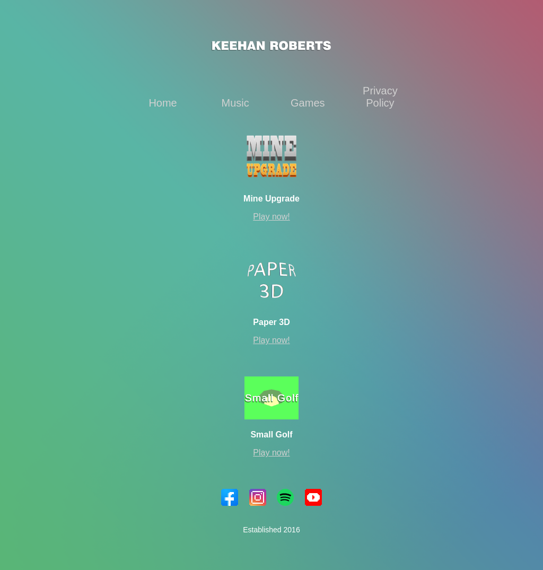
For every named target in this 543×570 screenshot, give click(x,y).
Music (235, 103)
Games (308, 103)
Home (162, 103)
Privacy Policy (380, 97)
